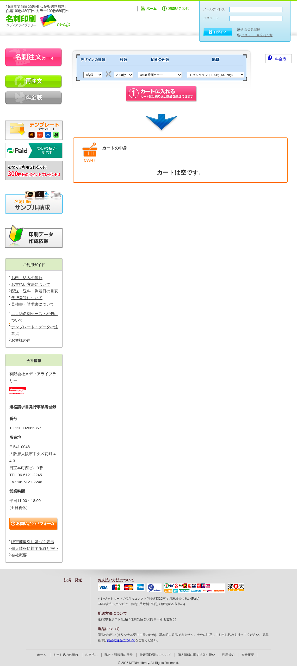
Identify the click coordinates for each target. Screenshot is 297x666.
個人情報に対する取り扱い (34, 548)
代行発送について (26, 298)
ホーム (148, 9)
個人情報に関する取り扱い (196, 655)
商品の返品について (121, 640)
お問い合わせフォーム (34, 524)
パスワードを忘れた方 (257, 35)
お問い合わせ (176, 9)
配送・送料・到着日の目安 (34, 291)
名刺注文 (34, 57)
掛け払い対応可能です (34, 150)
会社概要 (19, 555)
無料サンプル (34, 202)
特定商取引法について (155, 655)
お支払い (91, 655)
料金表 (277, 58)
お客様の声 (21, 340)
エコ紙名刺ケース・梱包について (34, 317)
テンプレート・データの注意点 (34, 330)
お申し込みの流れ (26, 277)
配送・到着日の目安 (118, 655)
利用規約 (228, 655)
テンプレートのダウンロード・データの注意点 (34, 128)
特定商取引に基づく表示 (32, 541)
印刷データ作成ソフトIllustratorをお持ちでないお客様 (34, 236)
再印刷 (34, 82)
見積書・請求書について (32, 304)
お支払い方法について (30, 284)
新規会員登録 (250, 29)
